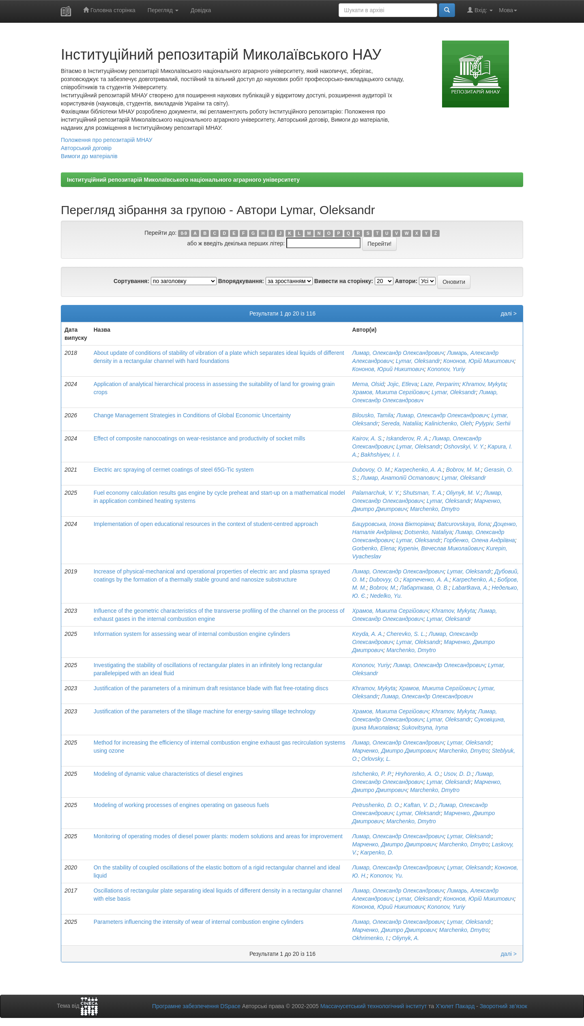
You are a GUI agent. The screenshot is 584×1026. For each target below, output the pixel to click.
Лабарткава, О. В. (424, 587)
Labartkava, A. (470, 587)
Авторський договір (86, 148)
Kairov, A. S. (367, 438)
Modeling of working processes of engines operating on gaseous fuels (181, 805)
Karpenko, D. (376, 852)
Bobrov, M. (383, 587)
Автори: (406, 281)
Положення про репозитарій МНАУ (106, 140)
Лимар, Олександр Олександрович (398, 353)
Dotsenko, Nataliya (428, 532)
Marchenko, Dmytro (434, 509)
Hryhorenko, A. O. (417, 774)
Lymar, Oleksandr (418, 361)
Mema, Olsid (368, 384)
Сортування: (131, 281)
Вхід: (480, 9)
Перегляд (163, 10)
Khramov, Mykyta (484, 384)
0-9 (184, 233)
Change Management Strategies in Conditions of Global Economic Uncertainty (192, 415)
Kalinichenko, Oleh (448, 423)
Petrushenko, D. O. (376, 805)
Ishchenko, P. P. (372, 774)
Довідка (201, 10)
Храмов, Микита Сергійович (390, 392)
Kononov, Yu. (386, 875)
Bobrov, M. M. (463, 469)
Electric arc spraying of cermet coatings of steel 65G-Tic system (174, 469)
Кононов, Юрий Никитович (388, 369)
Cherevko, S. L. (406, 634)
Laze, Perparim (440, 384)
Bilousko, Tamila (372, 415)
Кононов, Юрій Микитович (478, 361)
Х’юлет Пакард (455, 1006)
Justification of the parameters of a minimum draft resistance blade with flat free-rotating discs (211, 688)
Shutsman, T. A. (423, 492)
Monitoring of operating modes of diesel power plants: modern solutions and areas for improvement (218, 836)
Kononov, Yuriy (446, 369)
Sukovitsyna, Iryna (425, 727)
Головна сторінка (109, 9)
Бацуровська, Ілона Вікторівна (393, 524)
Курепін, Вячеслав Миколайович (440, 548)
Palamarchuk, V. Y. (375, 492)
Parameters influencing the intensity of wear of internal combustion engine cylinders (199, 922)
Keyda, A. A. (367, 634)
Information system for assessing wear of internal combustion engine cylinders (192, 634)
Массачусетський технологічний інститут (373, 1006)
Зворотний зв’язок (503, 1006)
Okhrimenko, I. (370, 938)
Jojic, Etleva (402, 384)
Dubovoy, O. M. (371, 469)
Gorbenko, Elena (373, 548)
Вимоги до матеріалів (89, 156)
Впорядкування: (241, 281)
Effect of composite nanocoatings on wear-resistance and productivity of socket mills (199, 438)
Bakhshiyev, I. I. (380, 454)
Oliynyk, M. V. (463, 492)
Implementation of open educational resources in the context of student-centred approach (206, 524)
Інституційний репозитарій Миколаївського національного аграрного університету (183, 179)
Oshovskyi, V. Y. (464, 446)
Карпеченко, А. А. (426, 579)
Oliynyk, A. (405, 938)
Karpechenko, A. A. (418, 469)
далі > (509, 313)
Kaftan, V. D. (419, 805)
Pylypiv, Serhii (493, 423)
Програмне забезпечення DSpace (196, 1006)
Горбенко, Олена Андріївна (479, 540)
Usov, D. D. (458, 774)
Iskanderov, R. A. (407, 438)
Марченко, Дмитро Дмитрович (394, 750)
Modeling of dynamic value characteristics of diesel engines (168, 774)
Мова (508, 10)
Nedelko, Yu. (386, 595)
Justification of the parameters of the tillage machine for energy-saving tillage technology (205, 711)
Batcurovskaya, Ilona (463, 524)
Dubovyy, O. (384, 579)
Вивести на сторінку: (343, 281)
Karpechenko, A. (473, 579)
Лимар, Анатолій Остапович (399, 477)
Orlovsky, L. (376, 759)
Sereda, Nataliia (401, 423)
